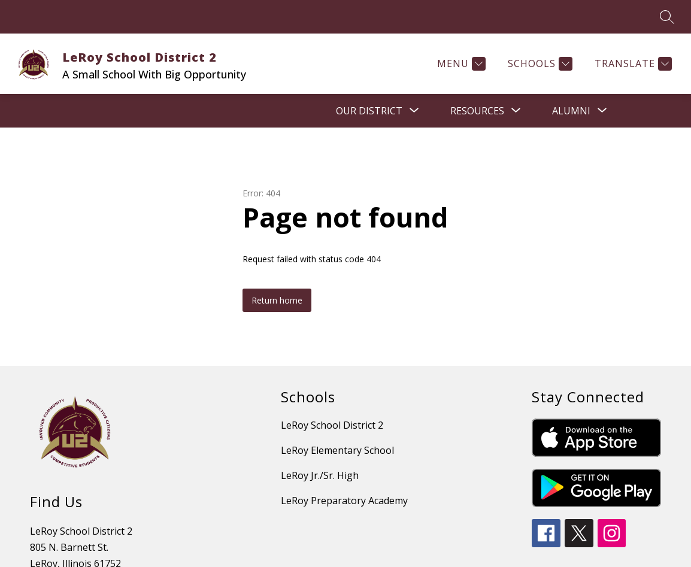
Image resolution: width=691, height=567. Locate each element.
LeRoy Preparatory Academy (344, 500)
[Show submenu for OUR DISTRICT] (369, 111)
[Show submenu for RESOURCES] (477, 111)
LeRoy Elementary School (337, 450)
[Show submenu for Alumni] (571, 111)
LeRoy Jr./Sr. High (320, 475)
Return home (276, 300)
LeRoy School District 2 (332, 425)
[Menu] (460, 63)
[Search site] (667, 17)
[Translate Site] (632, 63)
